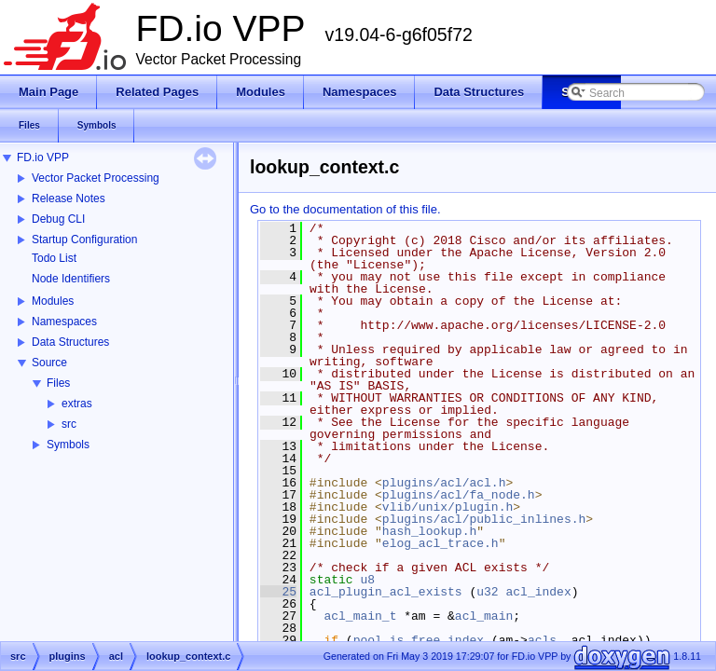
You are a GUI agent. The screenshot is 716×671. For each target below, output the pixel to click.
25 (278, 591)
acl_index (538, 591)
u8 (367, 579)
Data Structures (70, 342)
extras (77, 403)
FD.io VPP (43, 157)
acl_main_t (360, 616)
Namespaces (64, 321)
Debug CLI (58, 219)
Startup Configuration (84, 239)
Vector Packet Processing (95, 178)
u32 (487, 591)
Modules (53, 301)
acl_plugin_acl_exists (386, 591)
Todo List (54, 258)
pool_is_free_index (418, 640)
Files (58, 383)
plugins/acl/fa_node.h (458, 494)
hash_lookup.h (429, 531)
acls (542, 640)
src (69, 424)
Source (49, 362)
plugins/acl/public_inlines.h (483, 519)
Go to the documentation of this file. (345, 209)
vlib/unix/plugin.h (447, 507)
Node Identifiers (71, 278)
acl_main (484, 616)
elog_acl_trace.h (440, 543)
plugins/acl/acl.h (444, 482)
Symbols (68, 444)
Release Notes (68, 198)
